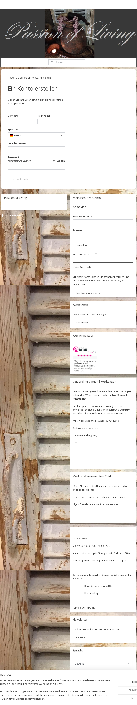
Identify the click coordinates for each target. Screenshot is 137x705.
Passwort (78, 230)
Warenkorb (81, 322)
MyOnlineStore (109, 698)
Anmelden (45, 77)
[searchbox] (36, 135)
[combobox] (36, 135)
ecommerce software (77, 698)
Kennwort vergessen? (85, 254)
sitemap (56, 698)
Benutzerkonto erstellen (89, 292)
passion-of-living (12, 215)
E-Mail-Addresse (82, 216)
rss (63, 698)
